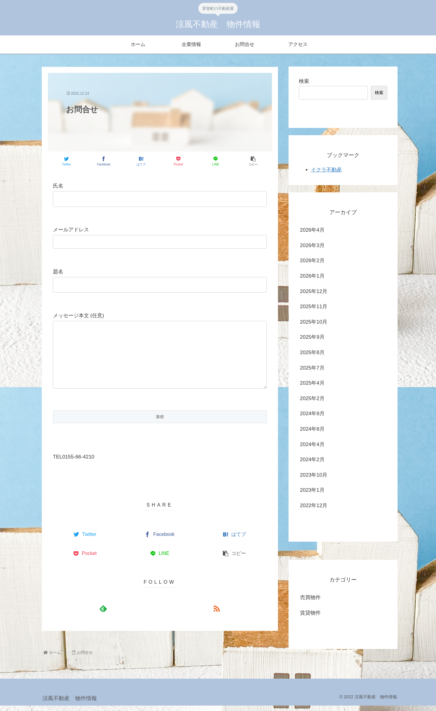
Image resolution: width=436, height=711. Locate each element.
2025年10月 (314, 322)
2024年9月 (312, 413)
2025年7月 (312, 368)
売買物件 (310, 597)
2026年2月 (312, 260)
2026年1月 (312, 276)
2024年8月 (312, 429)
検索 (304, 81)
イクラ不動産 (326, 170)
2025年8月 (312, 352)
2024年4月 (312, 444)
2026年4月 (312, 230)
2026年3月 (312, 245)
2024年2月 (312, 459)
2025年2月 (312, 398)
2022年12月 (314, 505)
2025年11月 (314, 306)
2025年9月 (312, 337)
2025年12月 (314, 291)
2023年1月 (312, 490)
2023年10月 (314, 475)
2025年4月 (312, 383)
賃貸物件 (310, 613)
